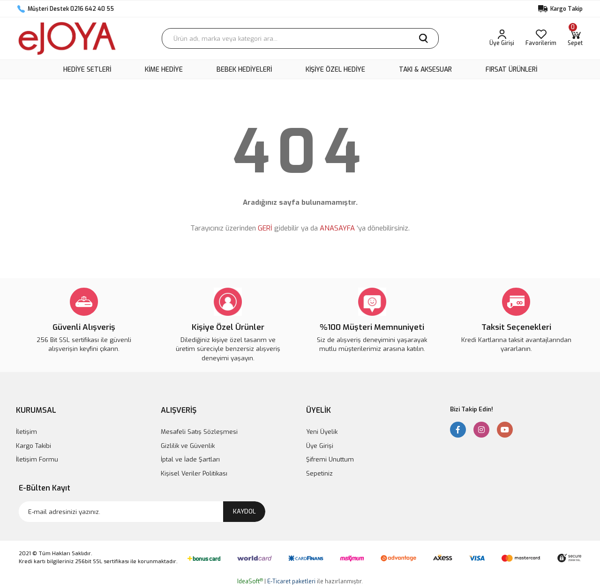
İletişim (26, 432)
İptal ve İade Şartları (190, 459)
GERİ (265, 228)
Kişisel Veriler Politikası (194, 473)
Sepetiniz (319, 473)
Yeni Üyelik (322, 432)
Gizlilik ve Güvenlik (188, 446)
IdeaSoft (250, 581)
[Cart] (575, 38)
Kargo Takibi (33, 446)
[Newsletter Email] (142, 511)
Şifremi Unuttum (330, 459)
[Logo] (67, 38)
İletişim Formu (37, 459)
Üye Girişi (319, 446)
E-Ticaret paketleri (291, 581)
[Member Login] (501, 38)
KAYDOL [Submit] (244, 511)
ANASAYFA (337, 228)
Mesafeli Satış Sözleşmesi (199, 432)
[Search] (300, 38)
